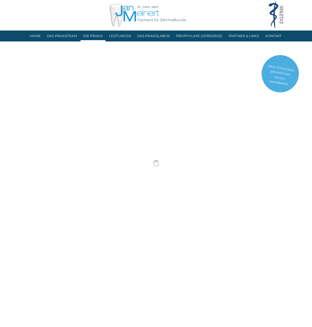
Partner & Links (244, 36)
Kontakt (273, 36)
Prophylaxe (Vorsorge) (199, 36)
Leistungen (120, 36)
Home (35, 36)
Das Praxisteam (62, 36)
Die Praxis (93, 36)
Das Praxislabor (153, 36)
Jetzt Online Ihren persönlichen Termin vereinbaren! (281, 75)
